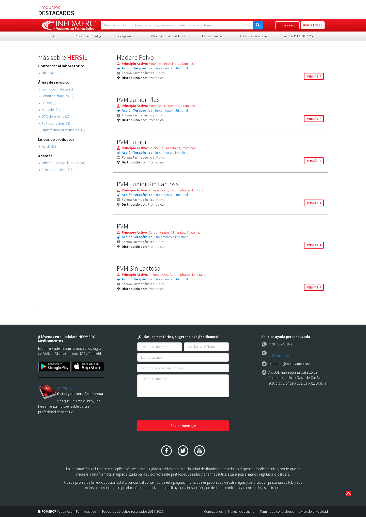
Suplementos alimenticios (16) (62, 130)
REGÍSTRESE (312, 25)
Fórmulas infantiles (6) (56, 96)
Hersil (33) (47, 146)
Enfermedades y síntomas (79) (62, 163)
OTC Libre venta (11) (55, 116)
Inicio (54, 36)
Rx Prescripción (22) (54, 123)
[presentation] (176, 409)
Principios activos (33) (56, 170)
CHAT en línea (278, 355)
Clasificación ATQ (88, 36)
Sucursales (48, 73)
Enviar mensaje (183, 425)
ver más (312, 76)
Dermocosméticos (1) (56, 89)
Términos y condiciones (277, 511)
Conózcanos (213, 511)
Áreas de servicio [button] (253, 36)
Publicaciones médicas (168, 36)
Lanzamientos (212, 36)
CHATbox (64, 388)
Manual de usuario (241, 511)
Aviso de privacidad (313, 511)
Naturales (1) (49, 110)
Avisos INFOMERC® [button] (299, 36)
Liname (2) (47, 103)
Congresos (126, 36)
